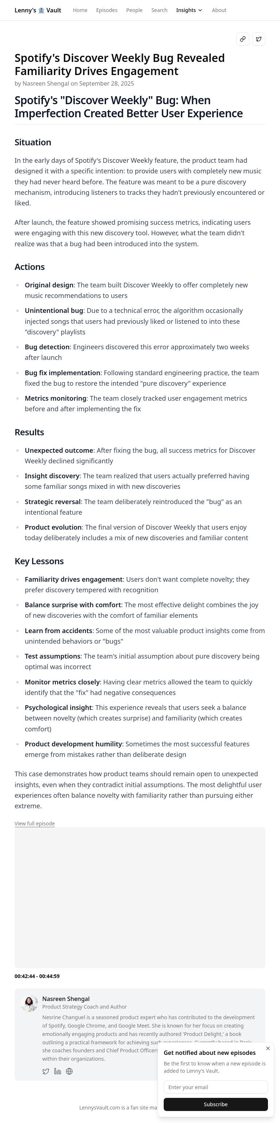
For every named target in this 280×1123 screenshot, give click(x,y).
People (134, 10)
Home (80, 10)
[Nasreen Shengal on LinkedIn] (57, 1071)
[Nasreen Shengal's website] (69, 1071)
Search (159, 10)
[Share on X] (258, 39)
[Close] (268, 1048)
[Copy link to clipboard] (242, 39)
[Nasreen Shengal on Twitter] (46, 1071)
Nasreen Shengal (66, 999)
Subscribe (216, 1104)
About (219, 10)
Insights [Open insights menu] (189, 10)
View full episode (35, 823)
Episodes (106, 10)
